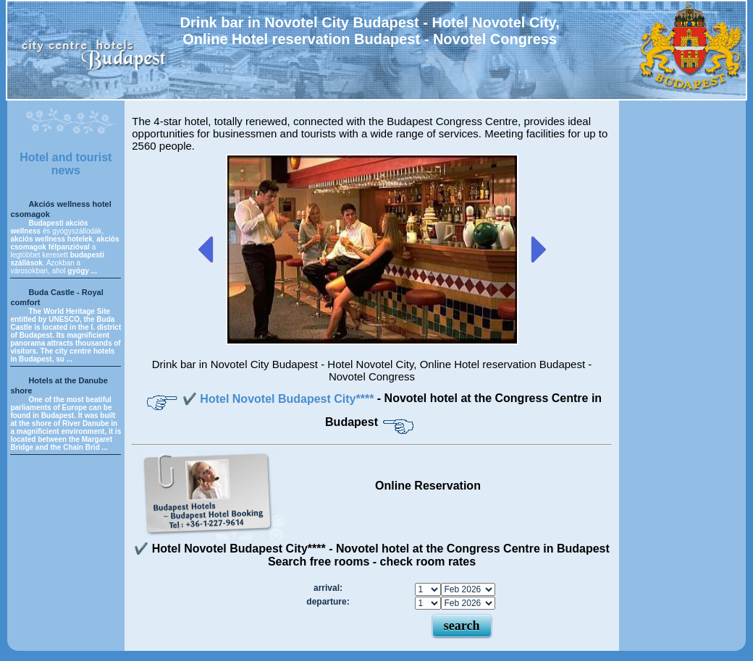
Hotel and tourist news (66, 163)
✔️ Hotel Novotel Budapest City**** (279, 399)
